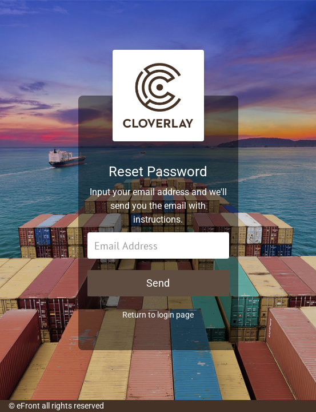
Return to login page (158, 314)
